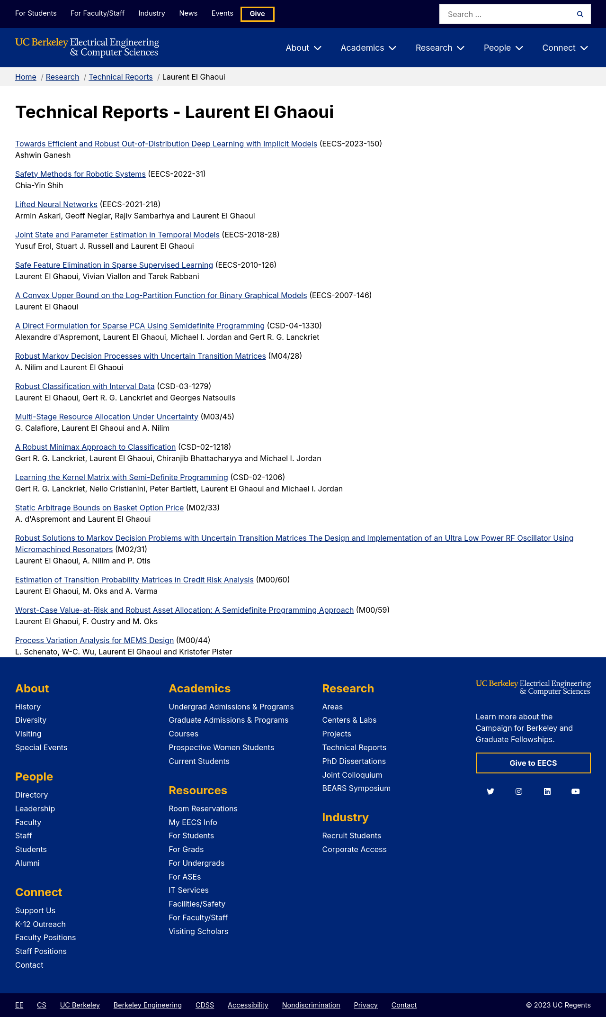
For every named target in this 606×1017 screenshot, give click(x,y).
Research (63, 77)
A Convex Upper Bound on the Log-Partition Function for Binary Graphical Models (161, 295)
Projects (336, 733)
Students (31, 849)
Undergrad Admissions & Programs (231, 706)
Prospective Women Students (221, 747)
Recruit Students (352, 835)
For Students (35, 13)
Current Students (199, 761)
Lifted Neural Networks (56, 204)
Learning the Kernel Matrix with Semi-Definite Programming (121, 477)
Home (25, 77)
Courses (183, 733)
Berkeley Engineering (148, 1005)
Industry (155, 13)
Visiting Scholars (198, 931)
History (28, 706)
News (194, 13)
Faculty (28, 822)
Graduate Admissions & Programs (228, 720)
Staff (23, 835)
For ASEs (185, 876)
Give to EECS (533, 763)
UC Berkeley (80, 1005)
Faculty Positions (45, 937)
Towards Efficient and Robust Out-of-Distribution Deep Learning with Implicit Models (166, 143)
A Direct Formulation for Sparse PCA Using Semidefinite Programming (140, 325)
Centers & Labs (349, 720)
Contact (29, 965)
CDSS (205, 1005)
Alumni (27, 863)
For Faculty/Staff (98, 13)
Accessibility (248, 1005)
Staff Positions (41, 951)
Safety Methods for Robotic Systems (80, 174)
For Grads (186, 849)
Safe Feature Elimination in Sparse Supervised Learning (114, 265)
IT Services (189, 890)
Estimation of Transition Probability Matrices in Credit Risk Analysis (134, 579)
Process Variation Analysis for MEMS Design (94, 640)
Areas (332, 706)
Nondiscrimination (311, 1005)
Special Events (41, 747)
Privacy (366, 1005)
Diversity (30, 720)
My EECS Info (193, 822)
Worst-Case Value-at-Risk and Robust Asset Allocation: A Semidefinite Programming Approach (184, 610)
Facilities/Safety (197, 903)
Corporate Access (354, 849)
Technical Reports (121, 77)
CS (41, 1005)
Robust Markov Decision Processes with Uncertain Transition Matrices (140, 356)
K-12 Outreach (40, 924)
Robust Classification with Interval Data (85, 386)
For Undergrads (196, 863)
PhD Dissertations (354, 761)
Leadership (35, 808)
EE (19, 1005)
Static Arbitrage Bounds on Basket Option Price (99, 507)
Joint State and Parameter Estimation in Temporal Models (117, 234)
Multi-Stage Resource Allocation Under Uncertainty (106, 416)
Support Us (35, 910)
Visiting (28, 733)
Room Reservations (203, 808)
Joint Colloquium (352, 775)
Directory (31, 794)
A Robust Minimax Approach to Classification (95, 447)
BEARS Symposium (356, 788)
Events (230, 13)
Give (266, 14)
